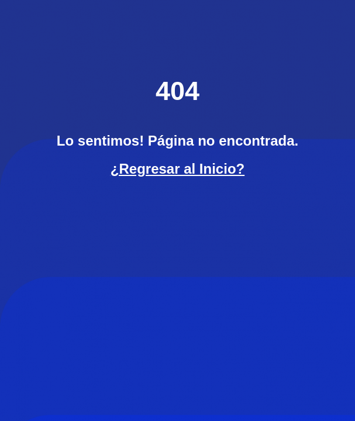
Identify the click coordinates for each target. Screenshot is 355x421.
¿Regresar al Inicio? (177, 169)
